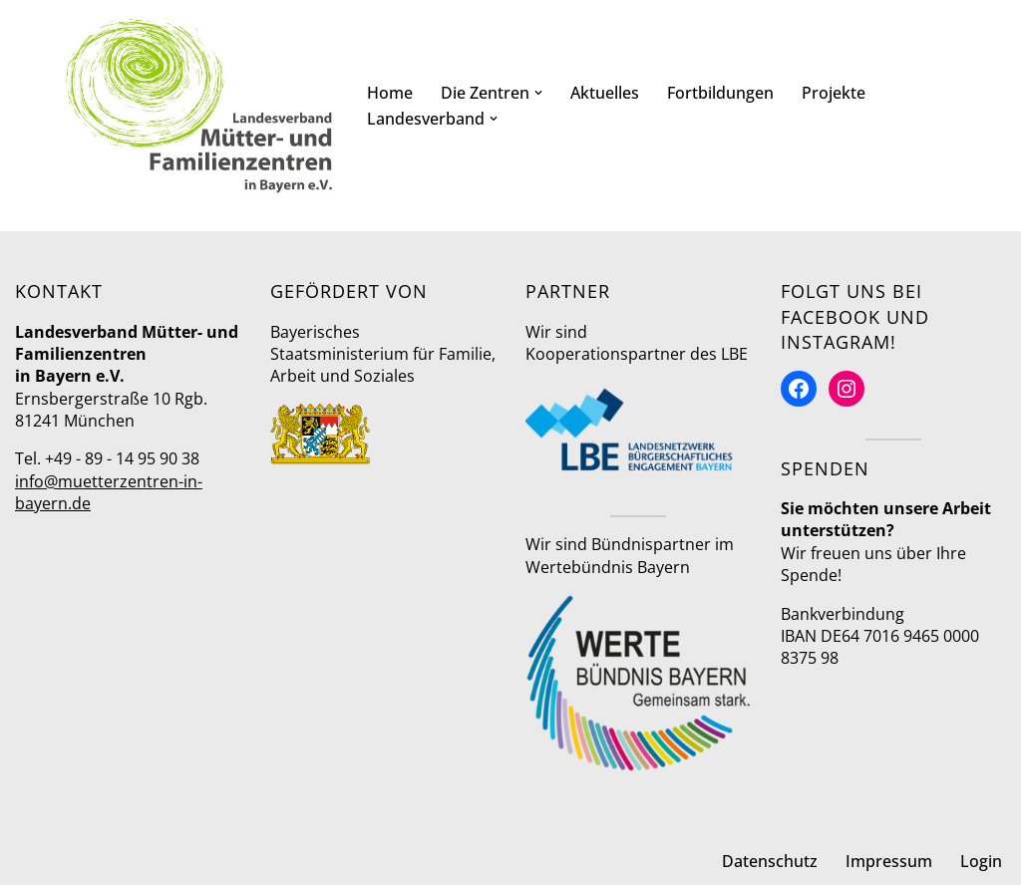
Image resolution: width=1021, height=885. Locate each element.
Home (390, 93)
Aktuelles (604, 93)
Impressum (889, 861)
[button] (538, 93)
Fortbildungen (720, 93)
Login (981, 861)
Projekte (833, 93)
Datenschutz (770, 861)
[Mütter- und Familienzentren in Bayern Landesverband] (199, 105)
